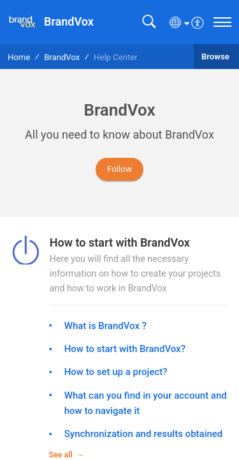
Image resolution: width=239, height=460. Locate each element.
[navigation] (222, 22)
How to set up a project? (116, 372)
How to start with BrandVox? (124, 349)
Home (19, 57)
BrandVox (62, 57)
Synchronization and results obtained (143, 434)
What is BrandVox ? (105, 326)
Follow (119, 169)
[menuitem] (198, 21)
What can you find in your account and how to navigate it (145, 403)
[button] (149, 22)
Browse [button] (216, 56)
